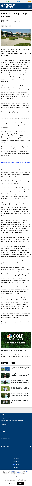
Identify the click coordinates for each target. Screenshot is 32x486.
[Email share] (10, 26)
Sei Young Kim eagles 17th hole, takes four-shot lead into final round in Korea (19, 381)
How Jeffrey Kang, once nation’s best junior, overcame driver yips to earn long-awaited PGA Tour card (20, 388)
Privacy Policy (16, 461)
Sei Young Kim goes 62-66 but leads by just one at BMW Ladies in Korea (20, 394)
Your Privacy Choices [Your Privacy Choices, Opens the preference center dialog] (11, 483)
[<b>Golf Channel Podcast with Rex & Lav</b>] (16, 340)
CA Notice (16, 467)
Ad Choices (16, 458)
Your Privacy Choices (17, 464)
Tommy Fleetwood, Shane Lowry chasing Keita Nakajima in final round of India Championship (20, 374)
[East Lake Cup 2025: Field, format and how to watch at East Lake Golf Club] (5, 369)
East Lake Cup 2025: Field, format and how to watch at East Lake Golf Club (20, 368)
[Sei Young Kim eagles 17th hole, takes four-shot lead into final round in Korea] (5, 382)
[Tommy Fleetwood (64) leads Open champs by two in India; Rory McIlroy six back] (5, 402)
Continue (20, 483)
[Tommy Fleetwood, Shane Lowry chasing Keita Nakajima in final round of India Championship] (5, 375)
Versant (12, 471)
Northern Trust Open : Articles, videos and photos (16, 163)
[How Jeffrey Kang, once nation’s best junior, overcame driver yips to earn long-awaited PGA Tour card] (5, 388)
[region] (16, 478)
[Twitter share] (6, 26)
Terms (26, 471)
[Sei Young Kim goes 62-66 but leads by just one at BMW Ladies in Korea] (5, 395)
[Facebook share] (2, 26)
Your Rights (13, 474)
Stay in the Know (6, 418)
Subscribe (5, 424)
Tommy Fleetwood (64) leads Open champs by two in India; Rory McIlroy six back (20, 401)
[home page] (8, 6)
